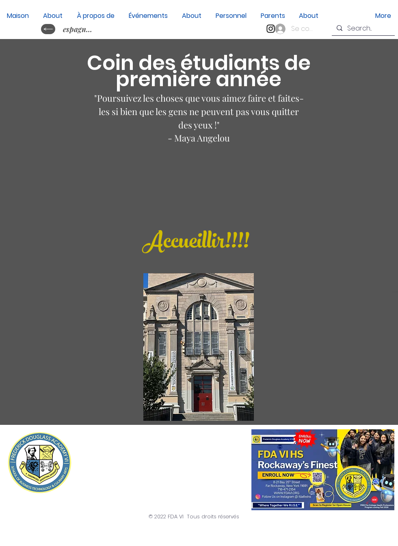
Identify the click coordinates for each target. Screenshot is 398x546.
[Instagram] (270, 28)
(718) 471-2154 (125, 479)
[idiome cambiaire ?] (48, 29)
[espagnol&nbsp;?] (78, 29)
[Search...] (362, 28)
